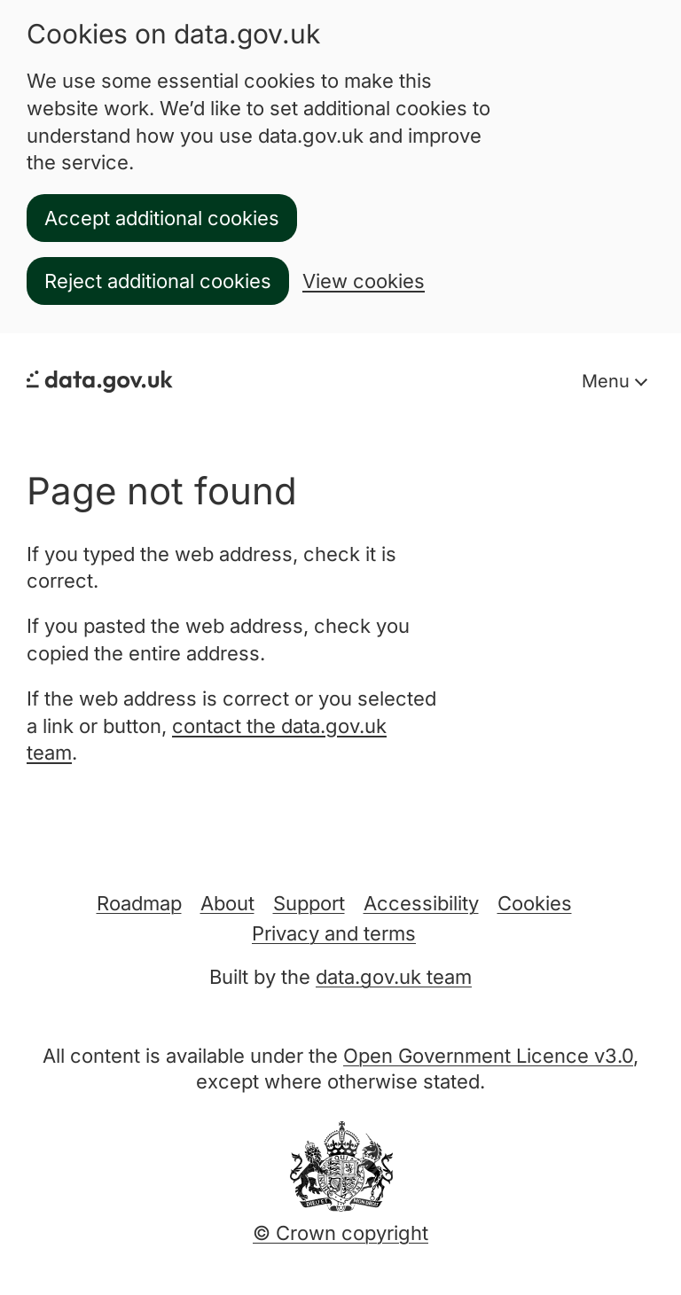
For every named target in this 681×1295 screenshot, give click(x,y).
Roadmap (139, 903)
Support (309, 903)
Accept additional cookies (161, 218)
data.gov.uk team (394, 976)
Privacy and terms (334, 933)
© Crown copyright (340, 1232)
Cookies (534, 903)
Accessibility (421, 903)
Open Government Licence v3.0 (488, 1055)
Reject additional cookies (157, 281)
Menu (608, 381)
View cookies (363, 281)
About (227, 903)
